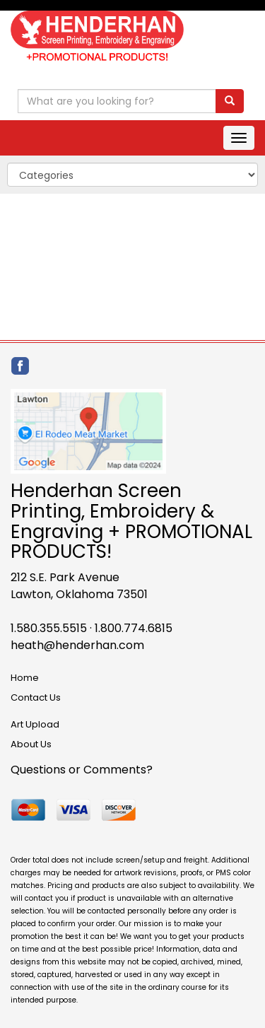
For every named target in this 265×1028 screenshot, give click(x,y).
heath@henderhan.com (77, 645)
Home (25, 677)
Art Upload (35, 724)
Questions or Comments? (82, 769)
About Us (31, 744)
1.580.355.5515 (49, 628)
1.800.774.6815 (133, 628)
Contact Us (36, 697)
